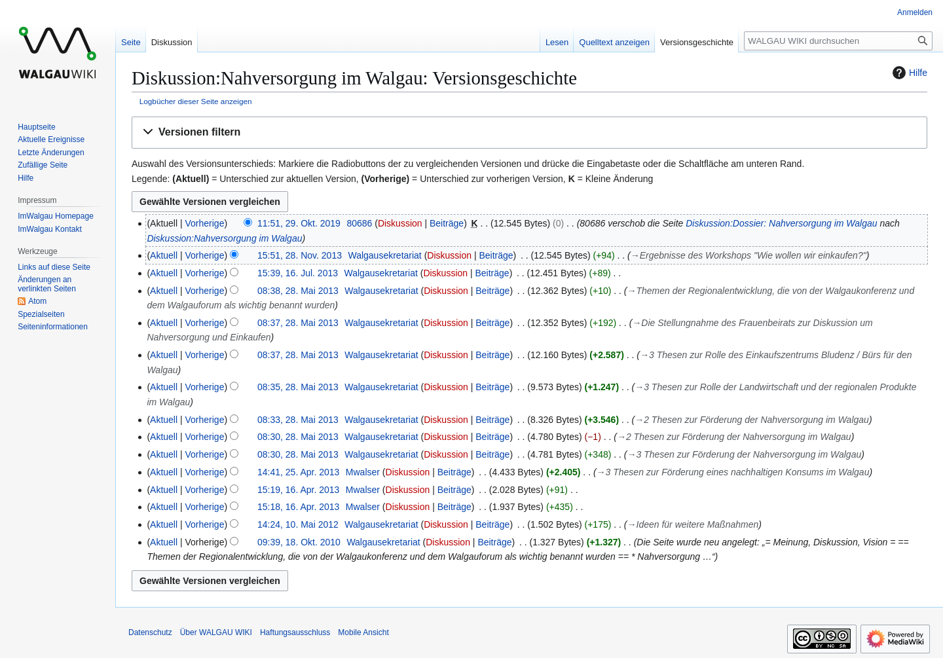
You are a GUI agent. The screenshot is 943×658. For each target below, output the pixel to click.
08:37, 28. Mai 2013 (298, 323)
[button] (529, 132)
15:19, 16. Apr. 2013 (298, 489)
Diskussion (400, 223)
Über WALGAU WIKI (216, 632)
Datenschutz (150, 632)
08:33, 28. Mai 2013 (298, 419)
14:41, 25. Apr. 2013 (298, 472)
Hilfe (908, 72)
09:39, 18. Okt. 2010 (299, 542)
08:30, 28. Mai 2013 (298, 436)
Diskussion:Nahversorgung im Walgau (224, 238)
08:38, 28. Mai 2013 (298, 290)
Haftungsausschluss (295, 632)
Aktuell (163, 255)
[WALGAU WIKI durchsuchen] (838, 40)
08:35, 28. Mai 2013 (298, 387)
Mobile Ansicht (363, 632)
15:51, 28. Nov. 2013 (299, 255)
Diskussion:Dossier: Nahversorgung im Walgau (781, 223)
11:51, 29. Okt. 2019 (299, 223)
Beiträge (447, 223)
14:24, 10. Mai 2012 (298, 524)
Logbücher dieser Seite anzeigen (195, 101)
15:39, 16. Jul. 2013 (297, 273)
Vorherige (205, 223)
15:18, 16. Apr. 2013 (298, 507)
